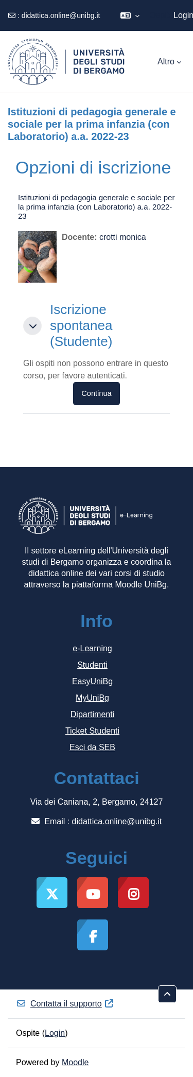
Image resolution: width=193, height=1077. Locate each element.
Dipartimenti (92, 714)
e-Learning (92, 648)
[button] (130, 15)
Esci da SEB (92, 747)
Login (55, 1033)
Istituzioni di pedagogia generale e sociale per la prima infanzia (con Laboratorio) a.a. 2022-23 (96, 206)
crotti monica (122, 237)
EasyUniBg (92, 681)
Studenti (92, 665)
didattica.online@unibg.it (61, 15)
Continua (96, 393)
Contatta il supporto (65, 1003)
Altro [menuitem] (165, 61)
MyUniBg (92, 697)
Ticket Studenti (92, 730)
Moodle (75, 1062)
